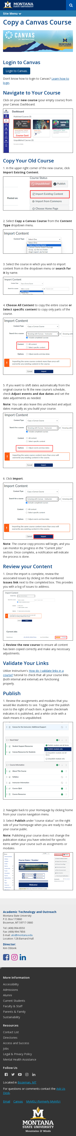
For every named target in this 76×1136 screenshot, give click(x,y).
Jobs (6, 1048)
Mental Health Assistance (19, 1059)
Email (6, 1101)
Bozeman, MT (27, 1082)
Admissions (10, 990)
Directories (10, 1037)
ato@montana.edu (22, 935)
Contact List (11, 1032)
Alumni (7, 995)
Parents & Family (14, 1012)
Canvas (18, 1101)
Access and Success (16, 1043)
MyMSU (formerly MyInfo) (43, 1101)
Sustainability (11, 1017)
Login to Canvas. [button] (17, 71)
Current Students (14, 1001)
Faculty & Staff (12, 1006)
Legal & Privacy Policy (17, 1054)
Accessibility (11, 984)
